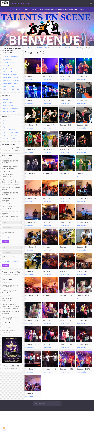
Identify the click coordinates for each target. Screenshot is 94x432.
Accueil (10, 10)
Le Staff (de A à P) (8, 104)
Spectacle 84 (83, 78)
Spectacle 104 (32, 225)
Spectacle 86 (49, 102)
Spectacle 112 (32, 274)
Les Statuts (6, 67)
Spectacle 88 (83, 152)
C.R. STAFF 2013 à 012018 (10, 86)
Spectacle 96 (66, 176)
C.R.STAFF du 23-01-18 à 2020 (11, 83)
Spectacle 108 (32, 250)
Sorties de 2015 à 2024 (9, 132)
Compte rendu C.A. (8, 70)
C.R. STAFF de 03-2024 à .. (10, 76)
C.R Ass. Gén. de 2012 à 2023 (11, 92)
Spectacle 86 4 (49, 127)
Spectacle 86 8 (49, 152)
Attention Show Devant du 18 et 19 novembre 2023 (64, 50)
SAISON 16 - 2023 (42, 50)
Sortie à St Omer (7, 157)
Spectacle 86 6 (84, 127)
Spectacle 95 (49, 176)
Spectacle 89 (31, 176)
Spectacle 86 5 (67, 127)
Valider (5, 243)
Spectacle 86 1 (67, 102)
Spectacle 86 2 (84, 102)
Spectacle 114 (66, 274)
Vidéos (26, 10)
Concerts (5, 125)
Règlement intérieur (8, 61)
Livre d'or (83, 10)
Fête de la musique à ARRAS (11, 150)
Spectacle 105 (49, 225)
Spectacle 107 (83, 225)
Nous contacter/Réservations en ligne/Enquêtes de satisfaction (59, 10)
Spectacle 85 (31, 102)
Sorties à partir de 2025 (9, 141)
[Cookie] (4, 428)
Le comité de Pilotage (9, 64)
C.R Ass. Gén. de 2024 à (9, 89)
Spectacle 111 (83, 250)
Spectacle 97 (83, 176)
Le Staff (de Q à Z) (8, 107)
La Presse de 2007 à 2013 (10, 135)
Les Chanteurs (7, 101)
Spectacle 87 (66, 152)
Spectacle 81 (31, 78)
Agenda (34, 10)
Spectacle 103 (83, 201)
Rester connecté (8, 234)
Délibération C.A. (7, 73)
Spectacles (6, 122)
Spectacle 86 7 (32, 152)
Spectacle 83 (66, 78)
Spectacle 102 (66, 201)
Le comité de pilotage (9, 113)
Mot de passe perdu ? (16, 239)
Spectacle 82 (49, 78)
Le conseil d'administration (10, 58)
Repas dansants (7, 128)
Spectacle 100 (32, 201)
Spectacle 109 (49, 250)
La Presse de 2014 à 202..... (10, 138)
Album (17, 10)
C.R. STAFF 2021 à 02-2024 (10, 80)
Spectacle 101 (49, 201)
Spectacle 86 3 (32, 127)
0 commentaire (29, 81)
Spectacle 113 (49, 274)
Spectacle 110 (66, 250)
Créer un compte (6, 239)
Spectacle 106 (66, 225)
